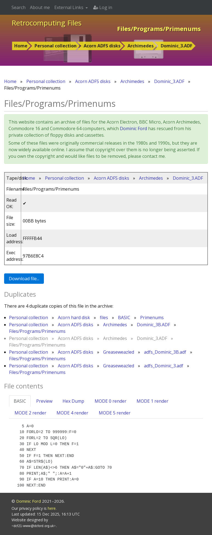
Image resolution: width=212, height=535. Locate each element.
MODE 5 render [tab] (115, 413)
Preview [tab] (44, 401)
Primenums (152, 317)
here (52, 508)
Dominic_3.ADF (176, 46)
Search (19, 7)
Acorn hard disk (74, 317)
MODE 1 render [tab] (152, 401)
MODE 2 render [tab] (30, 413)
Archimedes (141, 46)
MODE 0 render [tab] (110, 401)
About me (40, 7)
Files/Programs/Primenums (37, 331)
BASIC (124, 317)
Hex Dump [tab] (73, 401)
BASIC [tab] (20, 401)
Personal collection (56, 46)
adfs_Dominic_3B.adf (165, 352)
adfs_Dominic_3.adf (163, 366)
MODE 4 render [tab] (72, 413)
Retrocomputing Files (46, 23)
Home (20, 46)
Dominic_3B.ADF (153, 325)
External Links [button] (69, 7)
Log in (102, 7)
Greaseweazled (118, 352)
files (104, 317)
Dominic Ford (133, 128)
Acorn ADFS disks (102, 46)
